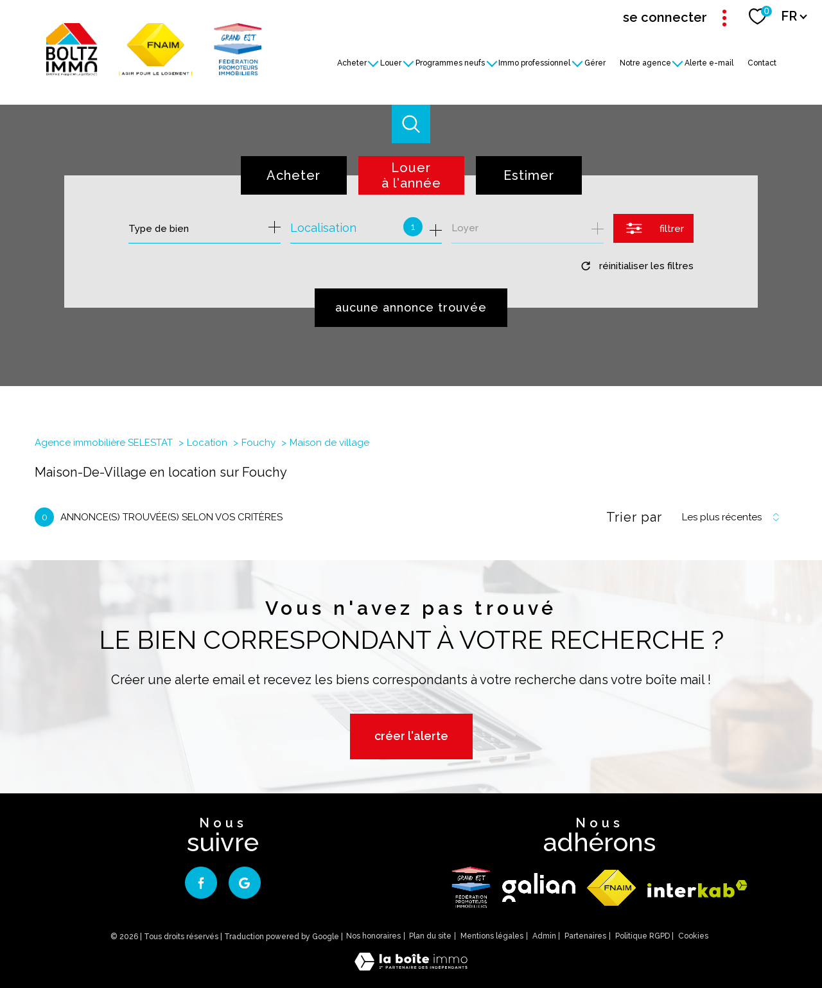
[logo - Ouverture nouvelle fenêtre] (471, 887)
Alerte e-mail (709, 62)
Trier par (634, 517)
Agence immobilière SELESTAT (104, 442)
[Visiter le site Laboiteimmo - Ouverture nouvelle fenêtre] (411, 966)
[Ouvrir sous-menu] (374, 63)
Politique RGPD (642, 935)
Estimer (528, 175)
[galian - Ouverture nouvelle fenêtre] (538, 887)
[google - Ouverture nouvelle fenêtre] (245, 883)
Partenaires (585, 935)
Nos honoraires (373, 935)
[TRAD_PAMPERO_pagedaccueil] (153, 71)
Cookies (693, 936)
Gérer (595, 62)
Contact (762, 62)
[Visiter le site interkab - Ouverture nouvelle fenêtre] (697, 888)
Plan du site (430, 935)
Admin (544, 935)
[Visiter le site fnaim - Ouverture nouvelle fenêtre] (611, 888)
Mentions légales (491, 935)
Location (207, 442)
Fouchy (258, 442)
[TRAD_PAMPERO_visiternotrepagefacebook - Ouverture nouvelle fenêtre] (201, 883)
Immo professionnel (535, 62)
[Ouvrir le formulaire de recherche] (653, 228)
